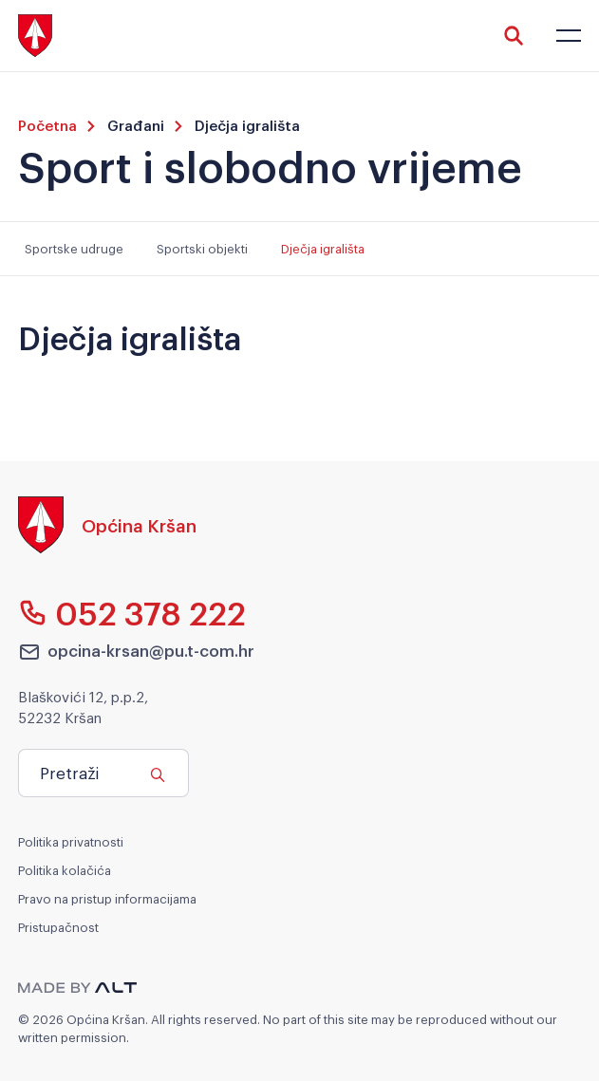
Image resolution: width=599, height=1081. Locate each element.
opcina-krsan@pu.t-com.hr (136, 651)
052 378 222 (132, 612)
